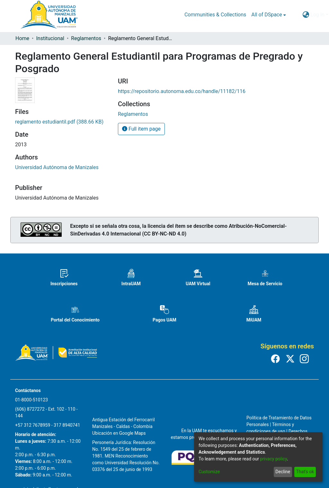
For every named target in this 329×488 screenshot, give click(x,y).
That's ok (305, 471)
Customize (209, 471)
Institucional (50, 38)
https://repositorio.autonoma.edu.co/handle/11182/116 (181, 91)
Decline (282, 471)
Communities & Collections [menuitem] (215, 15)
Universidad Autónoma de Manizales (57, 167)
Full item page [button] (141, 129)
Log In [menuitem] (317, 15)
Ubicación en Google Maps (119, 433)
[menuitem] (268, 15)
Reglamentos (86, 38)
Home (22, 38)
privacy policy (273, 458)
